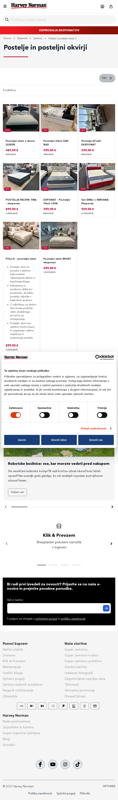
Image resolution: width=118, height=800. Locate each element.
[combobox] (62, 19)
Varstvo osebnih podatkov (23, 685)
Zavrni (22, 439)
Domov (8, 38)
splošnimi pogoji (46, 618)
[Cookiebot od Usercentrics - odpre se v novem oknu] (98, 357)
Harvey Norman (16, 716)
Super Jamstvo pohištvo (83, 661)
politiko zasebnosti (73, 618)
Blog (6, 739)
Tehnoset (72, 685)
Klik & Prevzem (14, 661)
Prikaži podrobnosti (94, 428)
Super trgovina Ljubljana (21, 733)
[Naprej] (112, 507)
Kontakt (9, 745)
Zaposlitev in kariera (18, 727)
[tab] (59, 79)
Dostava (9, 655)
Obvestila (10, 696)
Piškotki (85, 793)
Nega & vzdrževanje (18, 690)
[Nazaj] (7, 544)
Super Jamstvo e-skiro (82, 655)
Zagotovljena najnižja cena (85, 679)
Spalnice (38, 38)
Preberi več (17, 492)
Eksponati (22, 38)
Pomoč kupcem (15, 644)
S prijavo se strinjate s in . (46, 618)
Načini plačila (13, 649)
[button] (102, 6)
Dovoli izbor (59, 439)
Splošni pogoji (14, 679)
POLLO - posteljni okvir (21, 258)
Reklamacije (12, 667)
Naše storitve (76, 644)
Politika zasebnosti (40, 793)
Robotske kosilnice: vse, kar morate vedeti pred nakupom (58, 463)
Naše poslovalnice (16, 721)
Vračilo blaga (13, 673)
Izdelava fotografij (79, 673)
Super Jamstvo (76, 649)
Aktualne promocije (80, 690)
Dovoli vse (96, 439)
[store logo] (29, 5)
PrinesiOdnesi (75, 696)
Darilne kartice (76, 667)
